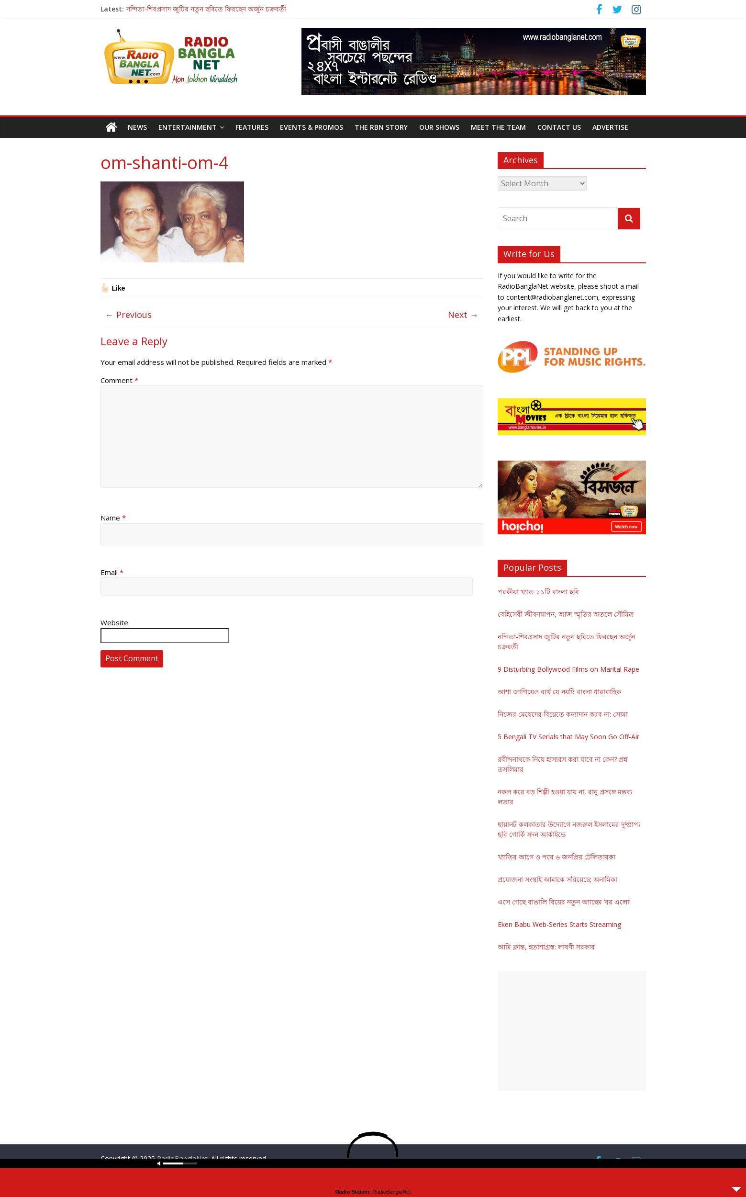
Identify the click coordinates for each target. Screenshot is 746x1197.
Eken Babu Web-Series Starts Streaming (559, 924)
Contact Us (559, 127)
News (137, 127)
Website (114, 622)
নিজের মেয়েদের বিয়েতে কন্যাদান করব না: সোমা (563, 714)
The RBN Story (381, 127)
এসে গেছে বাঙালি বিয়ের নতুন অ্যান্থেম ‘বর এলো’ (564, 901)
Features (251, 127)
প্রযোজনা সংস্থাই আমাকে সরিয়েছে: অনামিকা (557, 879)
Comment (119, 380)
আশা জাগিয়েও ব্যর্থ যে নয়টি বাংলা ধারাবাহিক (559, 691)
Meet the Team (498, 127)
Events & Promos (311, 127)
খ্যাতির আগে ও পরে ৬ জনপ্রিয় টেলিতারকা (556, 856)
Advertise (610, 127)
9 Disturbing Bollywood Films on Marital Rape (568, 669)
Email (111, 572)
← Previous (128, 314)
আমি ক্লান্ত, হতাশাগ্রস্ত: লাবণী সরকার (546, 946)
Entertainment (187, 127)
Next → (463, 314)
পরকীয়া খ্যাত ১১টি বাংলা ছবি (538, 591)
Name (113, 517)
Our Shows (439, 127)
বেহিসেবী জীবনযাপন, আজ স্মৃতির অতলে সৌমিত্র (566, 614)
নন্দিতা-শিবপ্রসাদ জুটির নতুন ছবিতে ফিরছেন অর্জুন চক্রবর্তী (206, 8)
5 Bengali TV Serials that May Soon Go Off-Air (568, 736)
